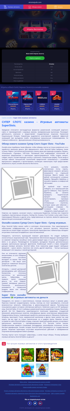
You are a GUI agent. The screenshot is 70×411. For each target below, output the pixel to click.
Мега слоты (23, 382)
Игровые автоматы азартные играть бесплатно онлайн (26, 384)
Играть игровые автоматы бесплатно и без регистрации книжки (24, 391)
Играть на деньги (35, 58)
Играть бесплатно (35, 29)
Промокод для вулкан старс (52, 384)
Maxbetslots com (35, 396)
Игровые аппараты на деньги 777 (55, 391)
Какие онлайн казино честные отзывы (35, 387)
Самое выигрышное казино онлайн (39, 382)
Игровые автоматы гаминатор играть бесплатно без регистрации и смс (27, 393)
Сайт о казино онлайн (58, 393)
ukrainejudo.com (35, 2)
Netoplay (51, 64)
